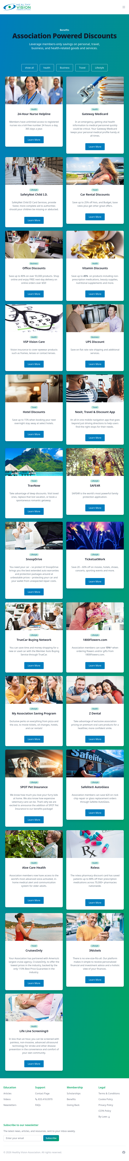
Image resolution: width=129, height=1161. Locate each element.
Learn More (34, 139)
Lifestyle (99, 67)
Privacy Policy (105, 1105)
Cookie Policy (105, 1099)
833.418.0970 (43, 1099)
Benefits (71, 1099)
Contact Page (42, 1093)
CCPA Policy (104, 1110)
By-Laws (104, 1116)
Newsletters (9, 1105)
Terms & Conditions (109, 1093)
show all (29, 67)
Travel (82, 67)
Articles (7, 1093)
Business (64, 67)
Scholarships (74, 1093)
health (46, 67)
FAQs (38, 1105)
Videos (7, 1099)
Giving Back (73, 1105)
